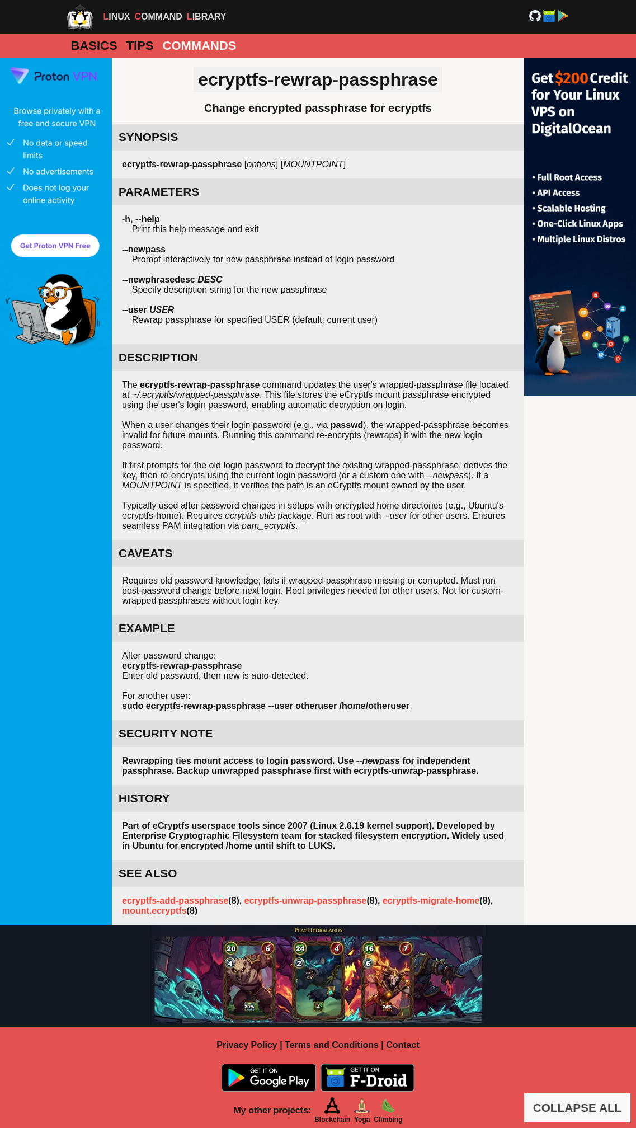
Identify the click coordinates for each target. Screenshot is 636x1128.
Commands (200, 46)
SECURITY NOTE (166, 733)
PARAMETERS (159, 191)
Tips (140, 46)
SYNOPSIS (148, 136)
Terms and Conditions (332, 1045)
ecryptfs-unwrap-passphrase (305, 900)
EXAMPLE (147, 628)
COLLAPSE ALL (577, 1107)
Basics (94, 46)
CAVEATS (145, 553)
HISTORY (144, 798)
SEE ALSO (148, 873)
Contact (403, 1045)
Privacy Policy (246, 1045)
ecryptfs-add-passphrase (175, 900)
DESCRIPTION (158, 357)
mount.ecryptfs (154, 910)
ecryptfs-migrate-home (431, 900)
